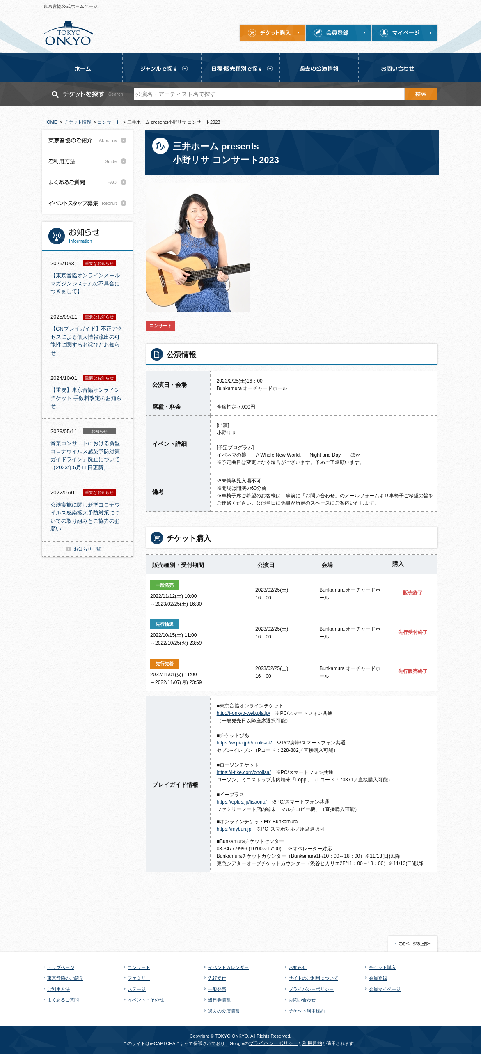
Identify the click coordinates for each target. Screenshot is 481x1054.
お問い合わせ (302, 999)
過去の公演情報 (224, 1010)
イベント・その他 (146, 999)
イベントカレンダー (228, 967)
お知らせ (298, 967)
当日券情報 (219, 999)
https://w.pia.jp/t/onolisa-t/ (244, 743)
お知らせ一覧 (87, 549)
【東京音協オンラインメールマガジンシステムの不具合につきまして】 (85, 283)
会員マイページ (385, 989)
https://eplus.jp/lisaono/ (242, 802)
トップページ (60, 967)
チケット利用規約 (307, 1010)
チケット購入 (382, 967)
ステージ (137, 989)
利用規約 (312, 1043)
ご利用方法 (58, 989)
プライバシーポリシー (311, 989)
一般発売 (217, 989)
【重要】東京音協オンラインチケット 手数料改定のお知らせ (85, 398)
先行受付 (217, 978)
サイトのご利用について (313, 978)
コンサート (139, 967)
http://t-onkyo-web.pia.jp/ (243, 713)
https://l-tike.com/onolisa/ (244, 772)
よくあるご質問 (63, 999)
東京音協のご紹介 (65, 978)
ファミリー (139, 978)
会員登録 (378, 978)
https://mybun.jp (234, 829)
